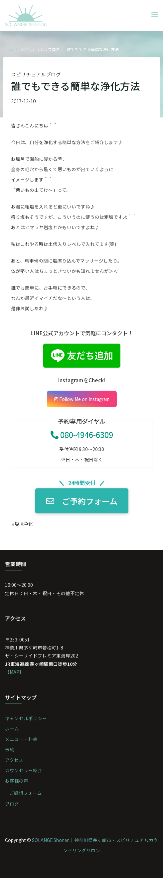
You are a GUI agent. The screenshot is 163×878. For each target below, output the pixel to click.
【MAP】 (14, 672)
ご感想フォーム (25, 793)
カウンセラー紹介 (23, 770)
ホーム (12, 728)
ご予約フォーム (81, 501)
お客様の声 (16, 780)
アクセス (14, 760)
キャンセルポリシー (26, 718)
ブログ (12, 803)
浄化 (28, 523)
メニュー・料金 (21, 739)
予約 (9, 749)
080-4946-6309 (81, 434)
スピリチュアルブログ (40, 49)
